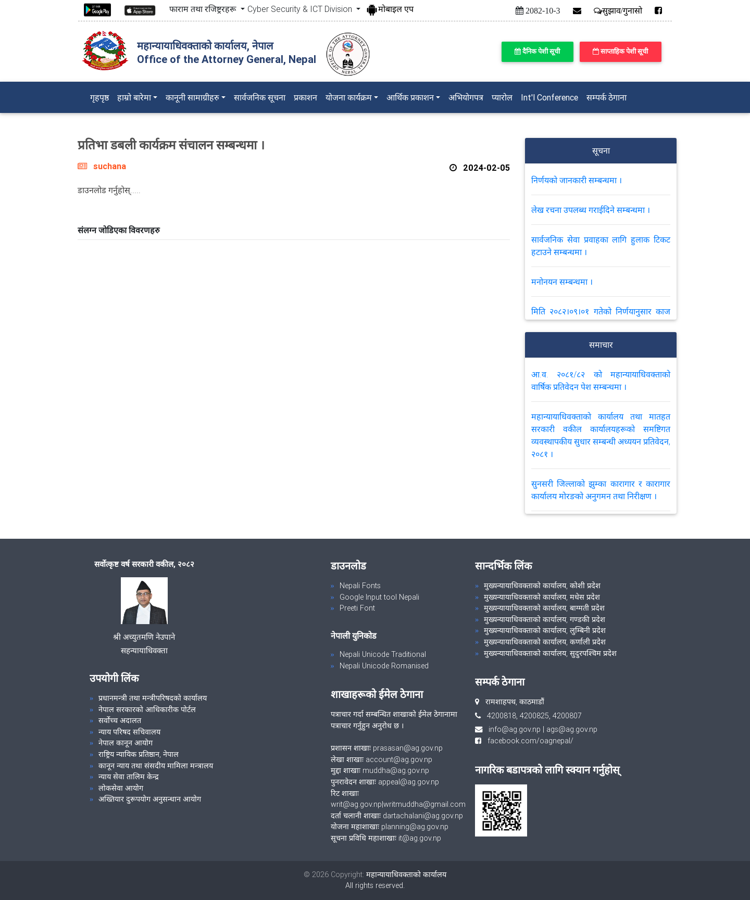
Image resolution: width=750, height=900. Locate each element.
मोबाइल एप (390, 9)
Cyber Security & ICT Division (300, 9)
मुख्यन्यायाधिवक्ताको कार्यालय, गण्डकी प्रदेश (544, 619)
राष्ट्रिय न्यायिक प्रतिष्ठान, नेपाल (138, 754)
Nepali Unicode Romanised (384, 665)
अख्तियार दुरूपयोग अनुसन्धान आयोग (149, 799)
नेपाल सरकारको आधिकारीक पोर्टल (147, 709)
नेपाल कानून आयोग (125, 742)
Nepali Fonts (360, 585)
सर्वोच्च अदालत (119, 720)
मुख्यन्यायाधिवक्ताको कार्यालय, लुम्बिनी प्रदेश (545, 630)
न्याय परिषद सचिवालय (129, 732)
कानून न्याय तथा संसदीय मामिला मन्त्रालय (155, 765)
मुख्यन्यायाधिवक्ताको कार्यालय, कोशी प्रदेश (542, 585)
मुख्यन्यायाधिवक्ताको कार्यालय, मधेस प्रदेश (542, 597)
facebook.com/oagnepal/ (527, 740)
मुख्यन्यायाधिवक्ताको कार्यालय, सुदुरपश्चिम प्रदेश (550, 653)
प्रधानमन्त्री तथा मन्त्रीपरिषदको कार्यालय (152, 698)
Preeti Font (357, 608)
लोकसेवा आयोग (120, 788)
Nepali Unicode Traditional (383, 654)
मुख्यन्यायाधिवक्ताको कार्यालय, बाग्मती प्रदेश (544, 608)
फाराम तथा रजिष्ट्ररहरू (203, 9)
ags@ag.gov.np (571, 729)
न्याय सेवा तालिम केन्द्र (128, 776)
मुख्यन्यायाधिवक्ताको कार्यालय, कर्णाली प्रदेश (545, 642)
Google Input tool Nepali (379, 597)
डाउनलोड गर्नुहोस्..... (109, 190)
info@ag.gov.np (515, 729)
